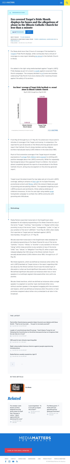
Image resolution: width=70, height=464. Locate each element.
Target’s (13, 54)
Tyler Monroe (25, 37)
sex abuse (38, 56)
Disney (30, 184)
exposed (43, 157)
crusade (37, 71)
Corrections (22, 458)
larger (52, 191)
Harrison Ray (51, 39)
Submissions (31, 458)
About (6, 458)
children (33, 157)
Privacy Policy (47, 458)
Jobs (39, 458)
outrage (24, 157)
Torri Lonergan (40, 39)
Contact (13, 458)
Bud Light (36, 182)
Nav (60, 3)
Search (67, 3)
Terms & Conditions (59, 458)
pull (42, 73)
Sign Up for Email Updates (18, 450)
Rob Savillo (15, 40)
